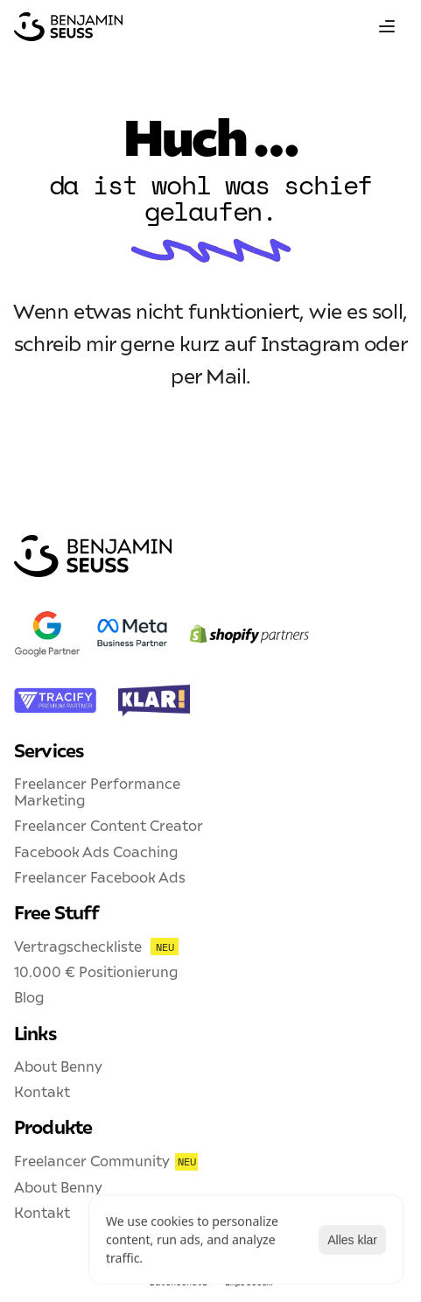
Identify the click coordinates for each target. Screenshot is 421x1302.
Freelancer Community (92, 1161)
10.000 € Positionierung (96, 972)
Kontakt (42, 1092)
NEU (164, 947)
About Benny (58, 1066)
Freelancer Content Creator (108, 825)
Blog (29, 997)
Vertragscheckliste (78, 946)
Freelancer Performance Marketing (99, 792)
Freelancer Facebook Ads (100, 877)
